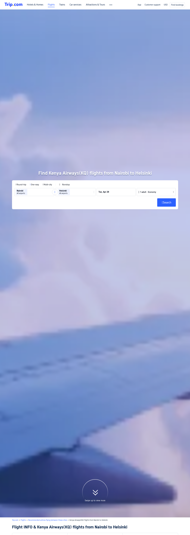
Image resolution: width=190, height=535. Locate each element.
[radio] (20, 157)
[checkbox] (64, 157)
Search (86, 531)
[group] (34, 165)
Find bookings (177, 5)
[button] (25, 163)
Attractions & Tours (95, 4)
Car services (75, 4)
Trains (62, 4)
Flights (51, 4)
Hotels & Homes (35, 4)
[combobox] (29, 165)
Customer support (152, 5)
